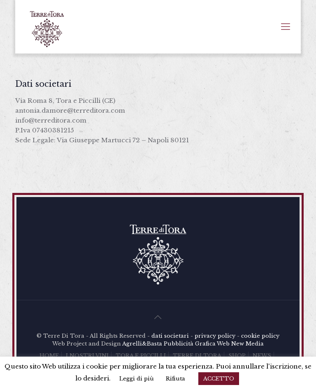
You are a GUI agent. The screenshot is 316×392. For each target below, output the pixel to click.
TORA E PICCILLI (141, 355)
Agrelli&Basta (142, 343)
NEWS (262, 355)
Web (223, 343)
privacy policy (215, 335)
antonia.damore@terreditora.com (70, 110)
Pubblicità (178, 343)
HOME (49, 355)
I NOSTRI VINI (87, 355)
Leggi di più (136, 378)
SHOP (237, 355)
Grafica (205, 343)
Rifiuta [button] (175, 378)
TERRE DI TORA (197, 355)
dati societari (170, 335)
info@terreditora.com (50, 120)
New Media (247, 343)
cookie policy (260, 335)
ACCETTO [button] (218, 378)
